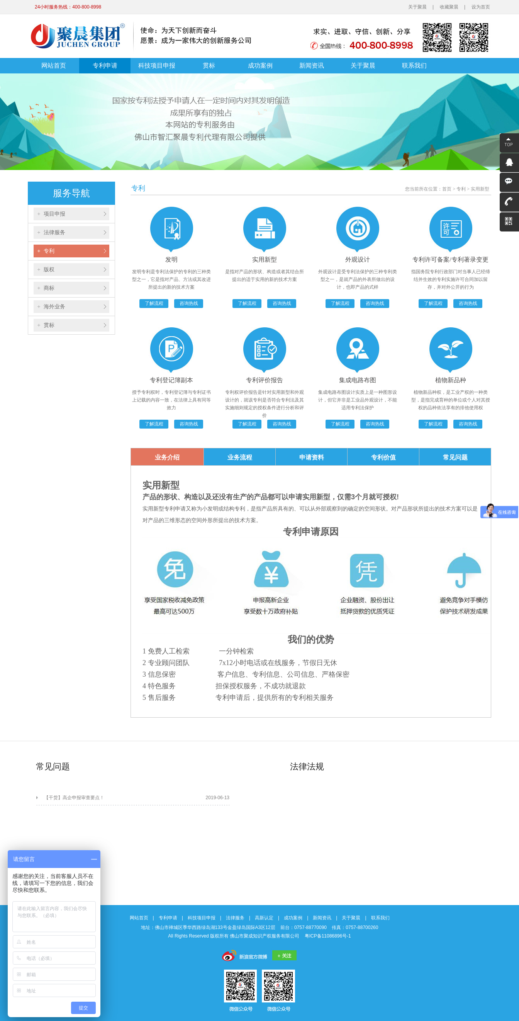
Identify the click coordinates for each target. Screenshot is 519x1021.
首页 (446, 189)
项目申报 (54, 214)
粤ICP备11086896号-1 (328, 936)
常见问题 (455, 457)
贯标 (209, 65)
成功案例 (260, 65)
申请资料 (311, 457)
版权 (49, 269)
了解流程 (154, 303)
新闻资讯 (311, 65)
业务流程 (239, 457)
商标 (49, 288)
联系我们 (414, 65)
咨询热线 (189, 303)
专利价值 (383, 457)
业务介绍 (167, 457)
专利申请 (105, 65)
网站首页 (53, 65)
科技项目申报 (156, 65)
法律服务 (54, 232)
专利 (49, 251)
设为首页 (481, 7)
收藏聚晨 (449, 7)
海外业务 (54, 306)
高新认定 (264, 918)
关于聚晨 (417, 7)
